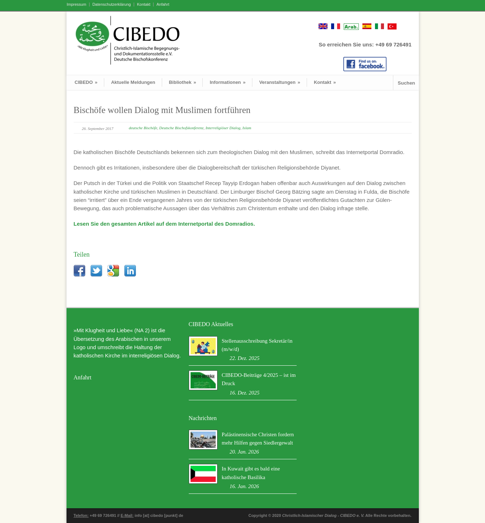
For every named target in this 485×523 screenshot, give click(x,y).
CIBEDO (86, 82)
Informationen (228, 82)
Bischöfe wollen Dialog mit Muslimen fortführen (162, 110)
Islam (246, 128)
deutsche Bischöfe (143, 128)
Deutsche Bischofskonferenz (181, 128)
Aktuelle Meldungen (133, 82)
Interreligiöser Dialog (223, 128)
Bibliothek (182, 82)
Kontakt (143, 4)
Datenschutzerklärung (111, 4)
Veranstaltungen (279, 82)
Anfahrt (162, 4)
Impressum (76, 4)
